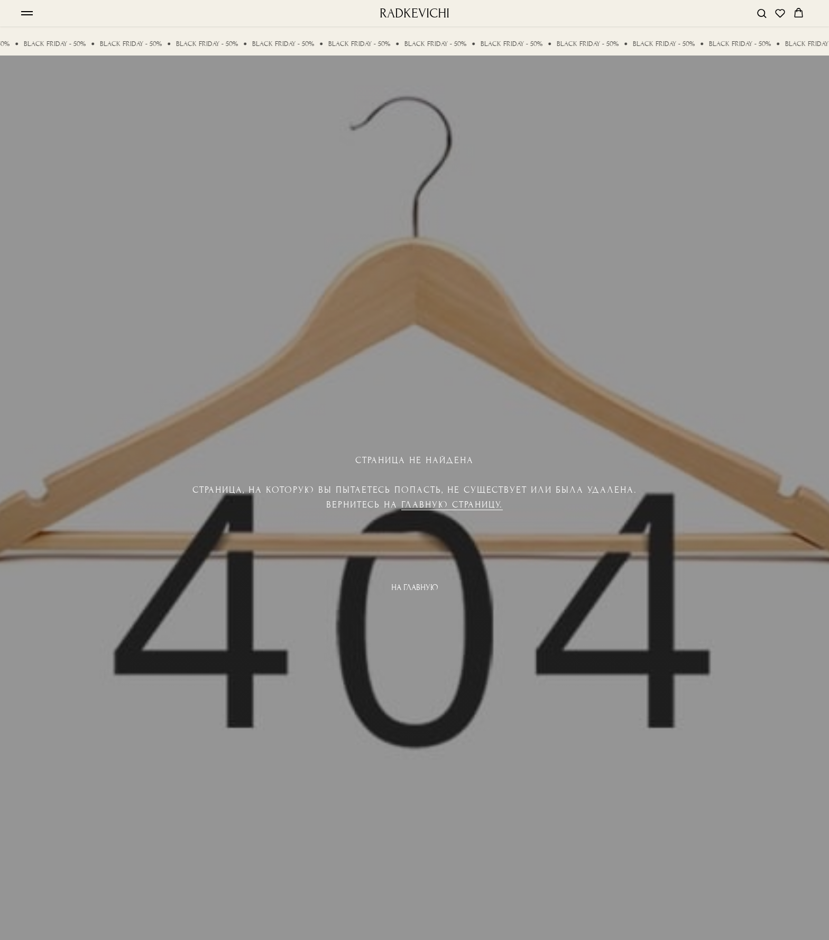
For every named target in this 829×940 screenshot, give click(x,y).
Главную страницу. (452, 505)
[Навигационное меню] (27, 13)
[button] (762, 13)
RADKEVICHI (414, 13)
